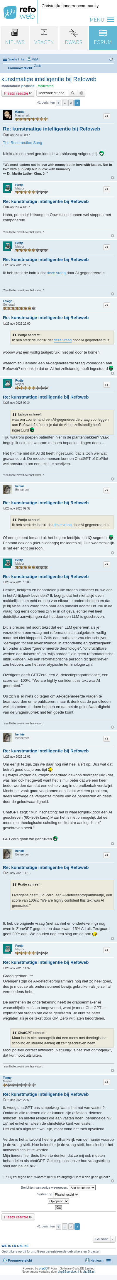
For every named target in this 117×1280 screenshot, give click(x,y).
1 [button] (65, 102)
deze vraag (56, 273)
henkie (20, 486)
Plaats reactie (16, 93)
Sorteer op (58, 1194)
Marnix (19, 112)
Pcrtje (19, 185)
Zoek (73, 93)
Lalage (7, 301)
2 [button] (71, 102)
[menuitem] (37, 65)
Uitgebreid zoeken (81, 93)
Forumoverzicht (20, 1260)
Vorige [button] (58, 103)
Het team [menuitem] (97, 1260)
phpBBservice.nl (68, 1271)
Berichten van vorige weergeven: (58, 1187)
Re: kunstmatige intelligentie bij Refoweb (51, 129)
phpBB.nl (88, 1271)
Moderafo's (46, 86)
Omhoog (112, 177)
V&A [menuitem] (35, 59)
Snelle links (16, 59)
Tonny (7, 1077)
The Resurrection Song (22, 142)
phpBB (43, 1268)
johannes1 (28, 86)
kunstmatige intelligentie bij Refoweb (48, 79)
